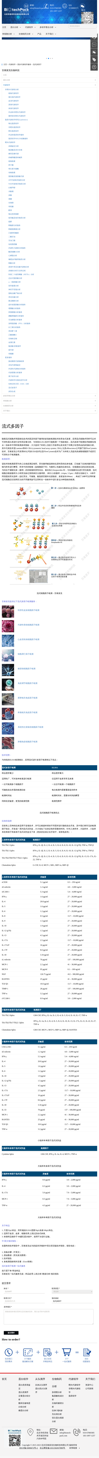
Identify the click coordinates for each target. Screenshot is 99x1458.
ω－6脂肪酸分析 (13, 282)
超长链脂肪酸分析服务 (15, 305)
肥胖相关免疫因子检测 (27, 698)
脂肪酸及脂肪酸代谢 (14, 176)
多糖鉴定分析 (12, 146)
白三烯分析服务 (12, 327)
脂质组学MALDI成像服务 (16, 139)
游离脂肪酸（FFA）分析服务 (17, 323)
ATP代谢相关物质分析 (15, 180)
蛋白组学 (23, 1379)
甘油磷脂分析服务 (13, 320)
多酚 (8, 195)
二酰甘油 (10, 237)
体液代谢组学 (12, 108)
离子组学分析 (12, 376)
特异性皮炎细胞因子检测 (28, 610)
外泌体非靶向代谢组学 (15, 112)
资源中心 (89, 1385)
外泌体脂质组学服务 (14, 135)
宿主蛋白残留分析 (58, 1419)
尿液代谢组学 (12, 105)
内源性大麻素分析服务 (15, 248)
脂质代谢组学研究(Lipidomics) (16, 120)
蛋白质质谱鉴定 (24, 1387)
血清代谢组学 (12, 101)
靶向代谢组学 (10, 142)
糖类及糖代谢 (12, 154)
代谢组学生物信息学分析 (16, 380)
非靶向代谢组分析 (12, 89)
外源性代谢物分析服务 (15, 369)
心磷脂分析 (11, 255)
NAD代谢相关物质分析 (15, 184)
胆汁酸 (9, 165)
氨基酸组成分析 (58, 1398)
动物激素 (10, 172)
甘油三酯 (10, 240)
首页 (4, 1379)
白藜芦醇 (10, 188)
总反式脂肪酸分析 (13, 278)
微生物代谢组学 (12, 97)
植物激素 (10, 161)
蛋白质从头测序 (41, 1390)
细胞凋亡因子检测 (25, 654)
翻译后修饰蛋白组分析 (24, 1405)
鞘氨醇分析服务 (12, 225)
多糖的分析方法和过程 (15, 271)
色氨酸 (9, 354)
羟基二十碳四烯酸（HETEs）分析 (19, 274)
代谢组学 (6, 85)
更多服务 (8, 357)
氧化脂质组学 (12, 123)
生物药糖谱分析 (58, 1405)
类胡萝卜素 (11, 331)
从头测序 (40, 1379)
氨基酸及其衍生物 (13, 150)
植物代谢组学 (12, 93)
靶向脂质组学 (12, 131)
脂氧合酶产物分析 (13, 293)
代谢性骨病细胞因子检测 (28, 625)
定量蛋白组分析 (24, 1398)
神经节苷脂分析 (12, 289)
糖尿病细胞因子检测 (26, 669)
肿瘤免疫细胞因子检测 (27, 742)
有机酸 (9, 206)
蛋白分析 (6, 80)
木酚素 (9, 191)
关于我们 (6, 411)
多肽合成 (10, 391)
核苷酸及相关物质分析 (15, 218)
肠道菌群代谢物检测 (14, 361)
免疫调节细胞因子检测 (27, 683)
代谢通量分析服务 (13, 372)
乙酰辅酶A (11, 335)
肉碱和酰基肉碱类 (13, 157)
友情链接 (74, 1448)
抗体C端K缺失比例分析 (57, 1412)
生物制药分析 (8, 406)
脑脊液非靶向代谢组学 (15, 116)
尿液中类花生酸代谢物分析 (17, 267)
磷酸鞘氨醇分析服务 (14, 316)
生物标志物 (11, 339)
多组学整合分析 (9, 396)
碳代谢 (9, 350)
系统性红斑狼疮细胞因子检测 (30, 727)
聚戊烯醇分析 (12, 301)
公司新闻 (89, 1389)
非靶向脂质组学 (12, 127)
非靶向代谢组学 (74, 1390)
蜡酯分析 (10, 263)
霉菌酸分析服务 (12, 308)
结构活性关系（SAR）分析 (17, 384)
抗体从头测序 (41, 1385)
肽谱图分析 (57, 1392)
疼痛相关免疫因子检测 (27, 712)
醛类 (8, 210)
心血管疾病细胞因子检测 (28, 639)
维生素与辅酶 (12, 169)
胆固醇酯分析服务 (13, 312)
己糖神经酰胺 (12, 233)
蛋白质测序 (23, 1392)
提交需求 (11, 1333)
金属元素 (10, 342)
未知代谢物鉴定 (12, 365)
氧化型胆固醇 (12, 214)
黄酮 (8, 199)
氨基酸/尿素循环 (13, 346)
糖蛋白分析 (23, 1410)
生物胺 (9, 203)
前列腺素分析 (12, 286)
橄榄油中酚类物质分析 (15, 259)
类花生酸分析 (12, 297)
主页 (5, 64)
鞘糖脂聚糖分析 (12, 229)
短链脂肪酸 (11, 244)
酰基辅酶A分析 (12, 252)
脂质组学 (72, 1396)
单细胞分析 (7, 401)
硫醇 (8, 222)
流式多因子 (11, 388)
